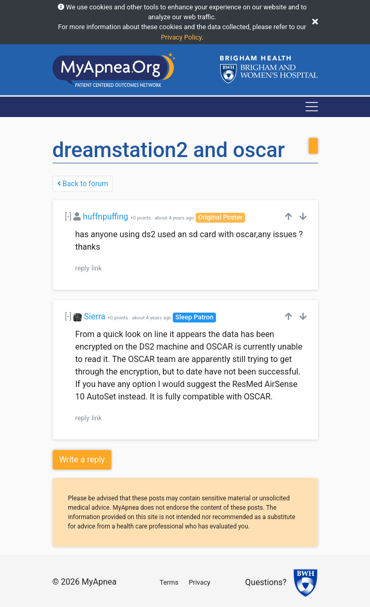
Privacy (199, 582)
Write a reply (82, 459)
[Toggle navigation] (312, 107)
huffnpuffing (105, 217)
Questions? (265, 582)
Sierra (94, 316)
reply (82, 268)
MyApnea (99, 582)
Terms (169, 582)
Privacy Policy (181, 37)
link (97, 268)
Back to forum (82, 183)
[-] (68, 217)
